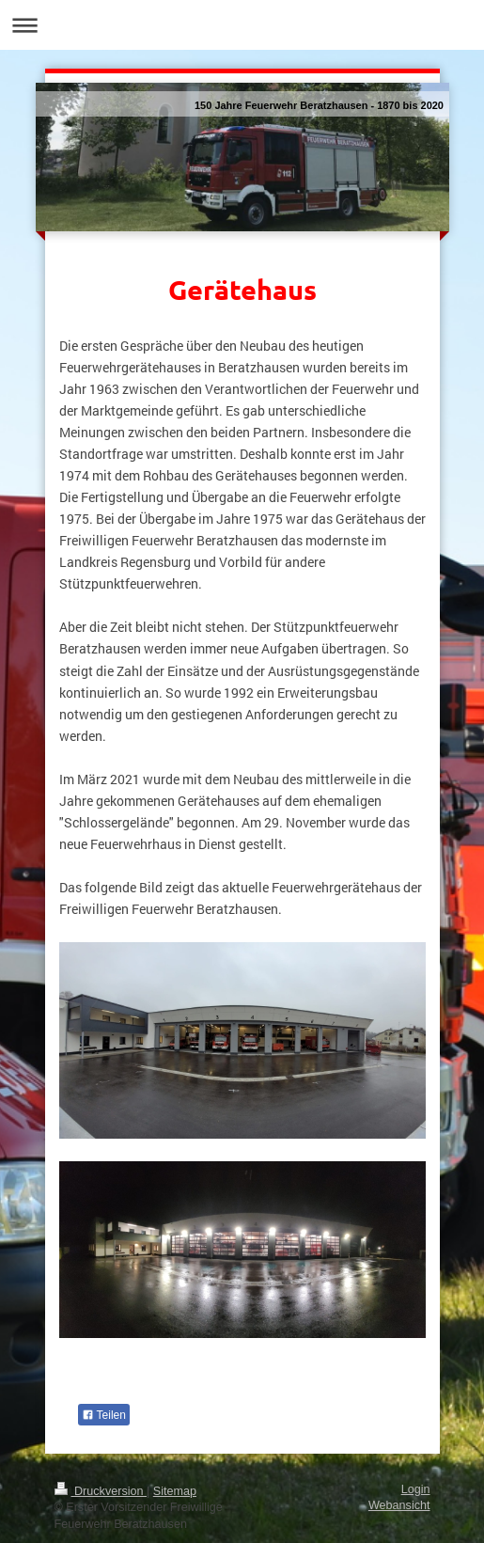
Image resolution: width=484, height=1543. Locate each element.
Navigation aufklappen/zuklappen (242, 25)
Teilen (104, 1415)
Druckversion (101, 1491)
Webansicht (399, 1505)
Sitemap (174, 1491)
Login (415, 1489)
